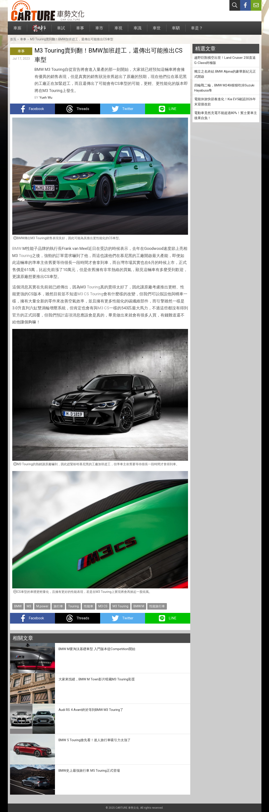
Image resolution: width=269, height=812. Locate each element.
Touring (25, 255)
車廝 (17, 30)
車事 (80, 30)
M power (42, 606)
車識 (137, 30)
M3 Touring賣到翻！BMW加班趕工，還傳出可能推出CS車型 (71, 39)
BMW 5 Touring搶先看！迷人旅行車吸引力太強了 (95, 740)
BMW (17, 248)
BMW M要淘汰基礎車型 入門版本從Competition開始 (97, 649)
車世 (156, 30)
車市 (99, 30)
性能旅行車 (157, 606)
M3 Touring (120, 606)
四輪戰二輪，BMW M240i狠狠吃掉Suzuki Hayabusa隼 (224, 87)
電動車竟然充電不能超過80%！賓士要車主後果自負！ (225, 115)
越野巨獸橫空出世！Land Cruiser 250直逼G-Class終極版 (225, 60)
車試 (61, 30)
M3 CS (83, 294)
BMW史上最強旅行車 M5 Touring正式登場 (89, 771)
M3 (29, 606)
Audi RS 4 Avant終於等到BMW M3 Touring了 (91, 710)
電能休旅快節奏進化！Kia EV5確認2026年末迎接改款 (225, 101)
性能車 (88, 606)
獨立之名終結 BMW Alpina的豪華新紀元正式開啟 (225, 74)
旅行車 (58, 606)
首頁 (13, 39)
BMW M (138, 606)
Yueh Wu (45, 98)
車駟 (175, 30)
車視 (118, 30)
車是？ (196, 30)
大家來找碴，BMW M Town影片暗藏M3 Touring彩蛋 (97, 679)
